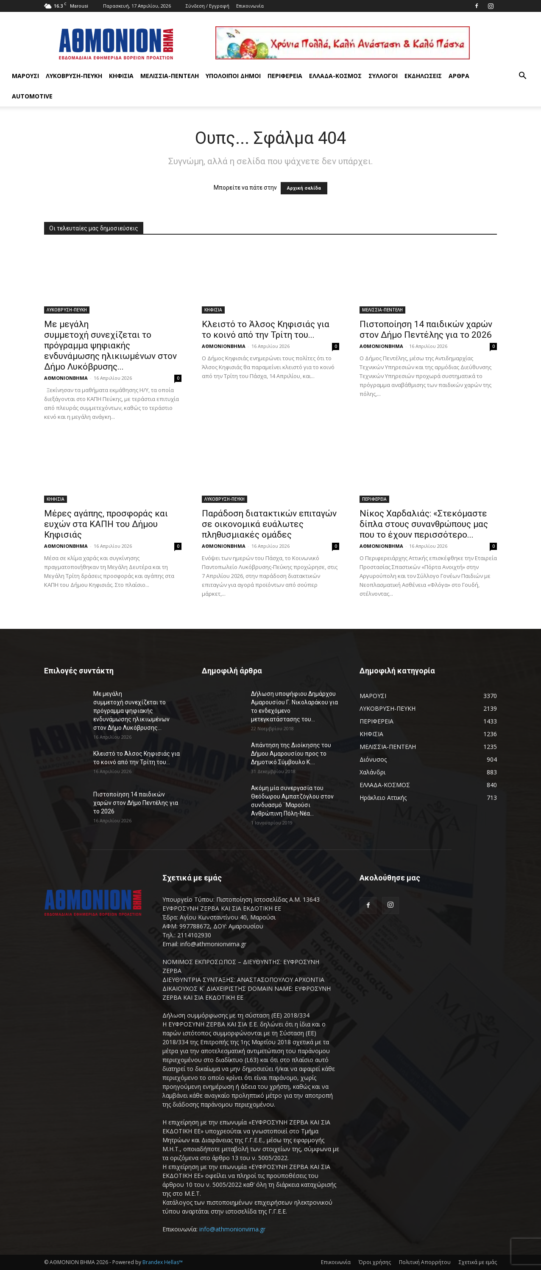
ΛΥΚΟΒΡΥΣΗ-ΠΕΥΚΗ (74, 76)
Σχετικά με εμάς (478, 1262)
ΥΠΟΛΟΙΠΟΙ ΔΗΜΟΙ (233, 76)
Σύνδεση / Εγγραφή (207, 6)
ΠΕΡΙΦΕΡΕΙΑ (285, 76)
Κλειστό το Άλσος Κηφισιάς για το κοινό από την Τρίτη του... (265, 329)
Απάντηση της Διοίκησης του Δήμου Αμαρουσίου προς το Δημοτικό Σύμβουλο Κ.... (291, 753)
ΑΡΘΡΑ (459, 76)
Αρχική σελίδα (304, 188)
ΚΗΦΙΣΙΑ (121, 76)
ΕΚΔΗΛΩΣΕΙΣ (423, 76)
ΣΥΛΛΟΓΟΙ (383, 76)
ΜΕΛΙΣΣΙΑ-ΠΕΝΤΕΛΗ (169, 76)
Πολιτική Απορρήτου (425, 1262)
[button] (522, 77)
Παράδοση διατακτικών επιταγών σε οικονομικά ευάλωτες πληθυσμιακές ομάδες (269, 524)
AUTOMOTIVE (32, 96)
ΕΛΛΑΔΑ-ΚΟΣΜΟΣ (335, 76)
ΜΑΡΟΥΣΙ (25, 76)
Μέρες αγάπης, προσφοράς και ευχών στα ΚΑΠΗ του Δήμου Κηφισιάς (106, 524)
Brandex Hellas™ (162, 1262)
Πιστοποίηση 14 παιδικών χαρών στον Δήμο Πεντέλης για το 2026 (427, 329)
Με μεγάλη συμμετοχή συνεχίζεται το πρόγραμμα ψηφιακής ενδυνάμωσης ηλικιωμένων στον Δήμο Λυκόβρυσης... (110, 345)
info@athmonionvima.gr (232, 1229)
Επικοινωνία (250, 6)
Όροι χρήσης (375, 1262)
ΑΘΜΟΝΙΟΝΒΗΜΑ (66, 378)
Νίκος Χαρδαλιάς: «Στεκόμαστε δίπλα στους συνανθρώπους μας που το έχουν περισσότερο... (424, 524)
